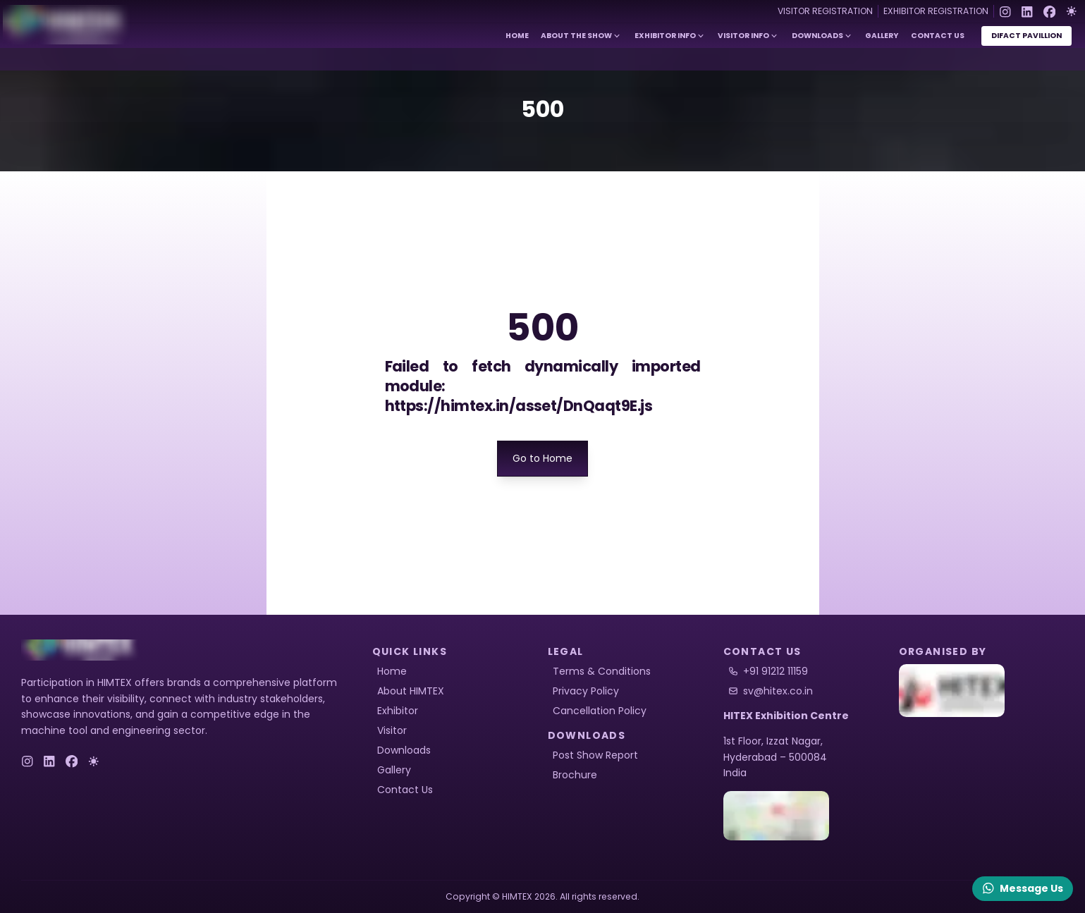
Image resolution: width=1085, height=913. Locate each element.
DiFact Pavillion (1026, 35)
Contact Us (937, 35)
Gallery (881, 35)
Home (517, 35)
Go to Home (542, 458)
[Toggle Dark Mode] (1071, 11)
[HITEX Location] (806, 815)
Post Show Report (595, 755)
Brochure (575, 775)
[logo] (81, 650)
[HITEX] (982, 690)
